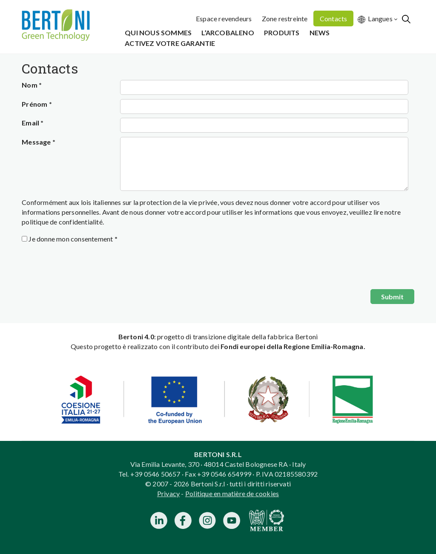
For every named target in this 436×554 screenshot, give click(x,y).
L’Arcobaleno (227, 32)
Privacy (168, 493)
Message (38, 142)
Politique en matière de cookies (232, 493)
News (320, 32)
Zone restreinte (285, 18)
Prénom (37, 104)
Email (32, 123)
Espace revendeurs (224, 18)
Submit (392, 297)
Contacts (333, 18)
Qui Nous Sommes (158, 32)
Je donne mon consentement (73, 239)
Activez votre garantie (170, 43)
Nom (32, 85)
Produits (282, 32)
